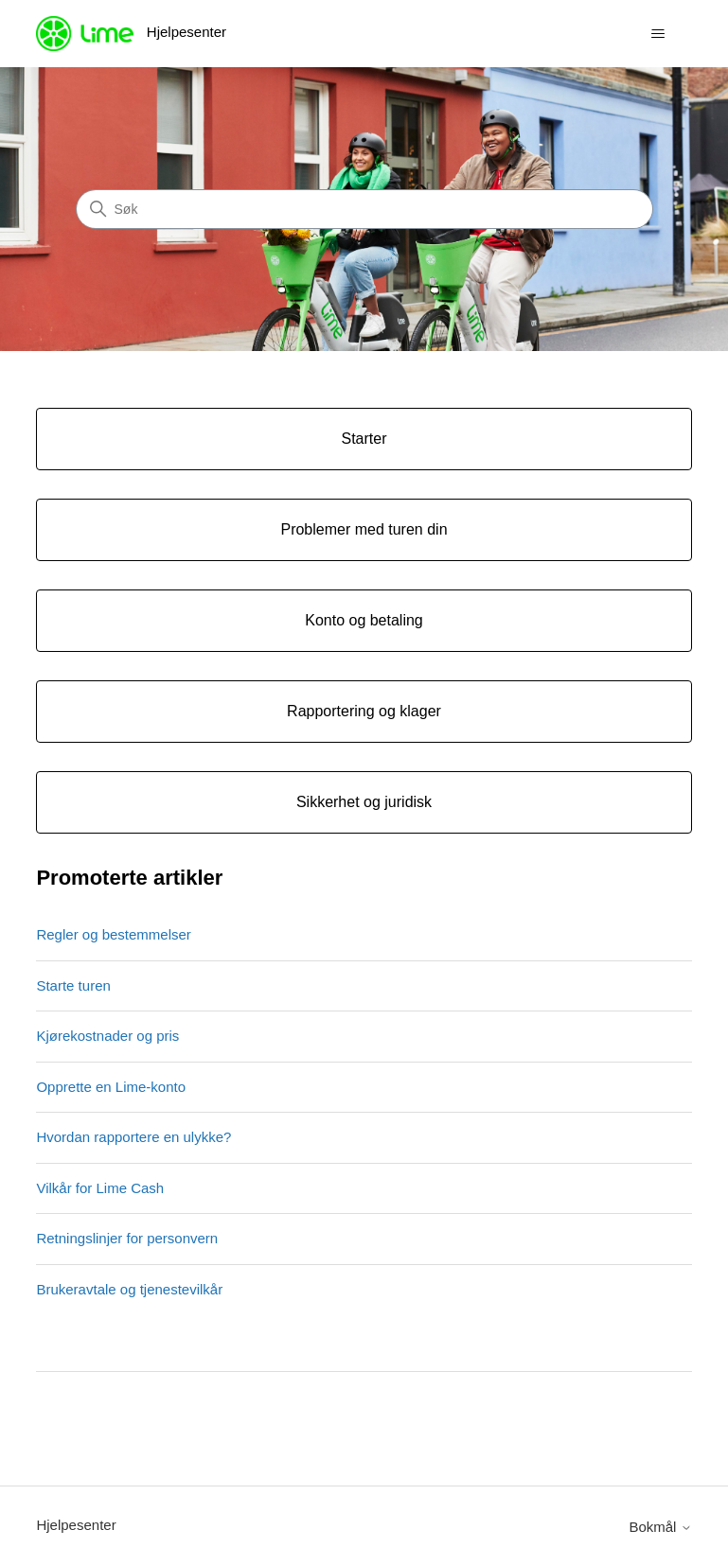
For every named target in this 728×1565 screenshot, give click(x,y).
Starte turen (73, 985)
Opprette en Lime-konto (111, 1087)
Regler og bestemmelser (113, 934)
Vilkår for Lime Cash (100, 1188)
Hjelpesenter (75, 1525)
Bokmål (660, 1527)
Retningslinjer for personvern (127, 1238)
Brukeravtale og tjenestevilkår (129, 1289)
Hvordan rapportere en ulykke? (133, 1137)
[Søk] (364, 209)
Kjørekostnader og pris (107, 1036)
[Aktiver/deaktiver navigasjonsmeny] (658, 34)
